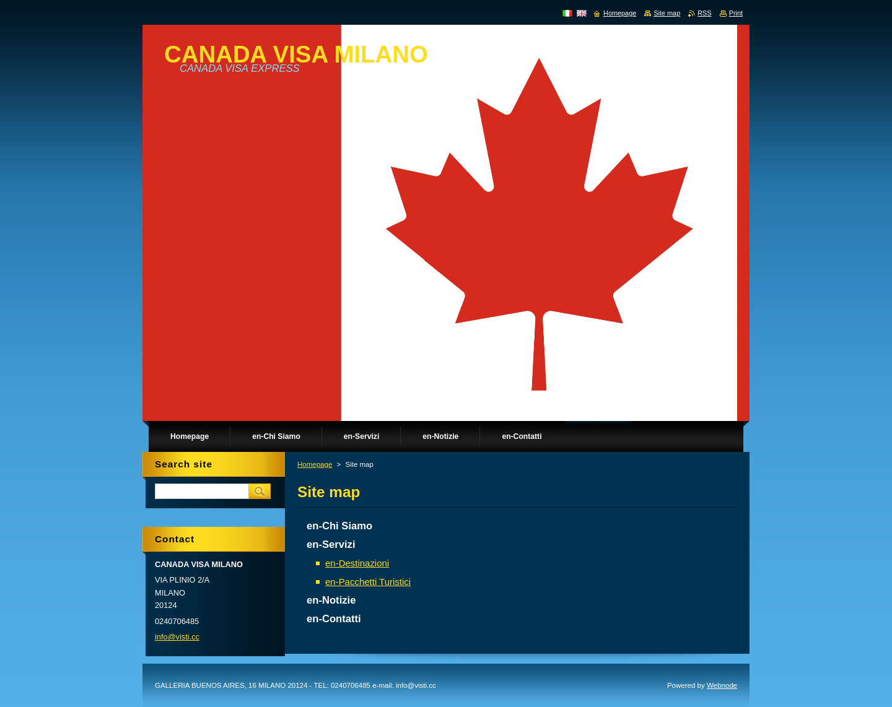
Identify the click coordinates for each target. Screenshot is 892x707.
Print (736, 13)
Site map (667, 13)
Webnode (722, 685)
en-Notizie (331, 600)
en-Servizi (331, 544)
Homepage (314, 464)
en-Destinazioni (357, 563)
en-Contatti (334, 619)
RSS (704, 13)
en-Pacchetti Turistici (368, 581)
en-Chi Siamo (339, 526)
